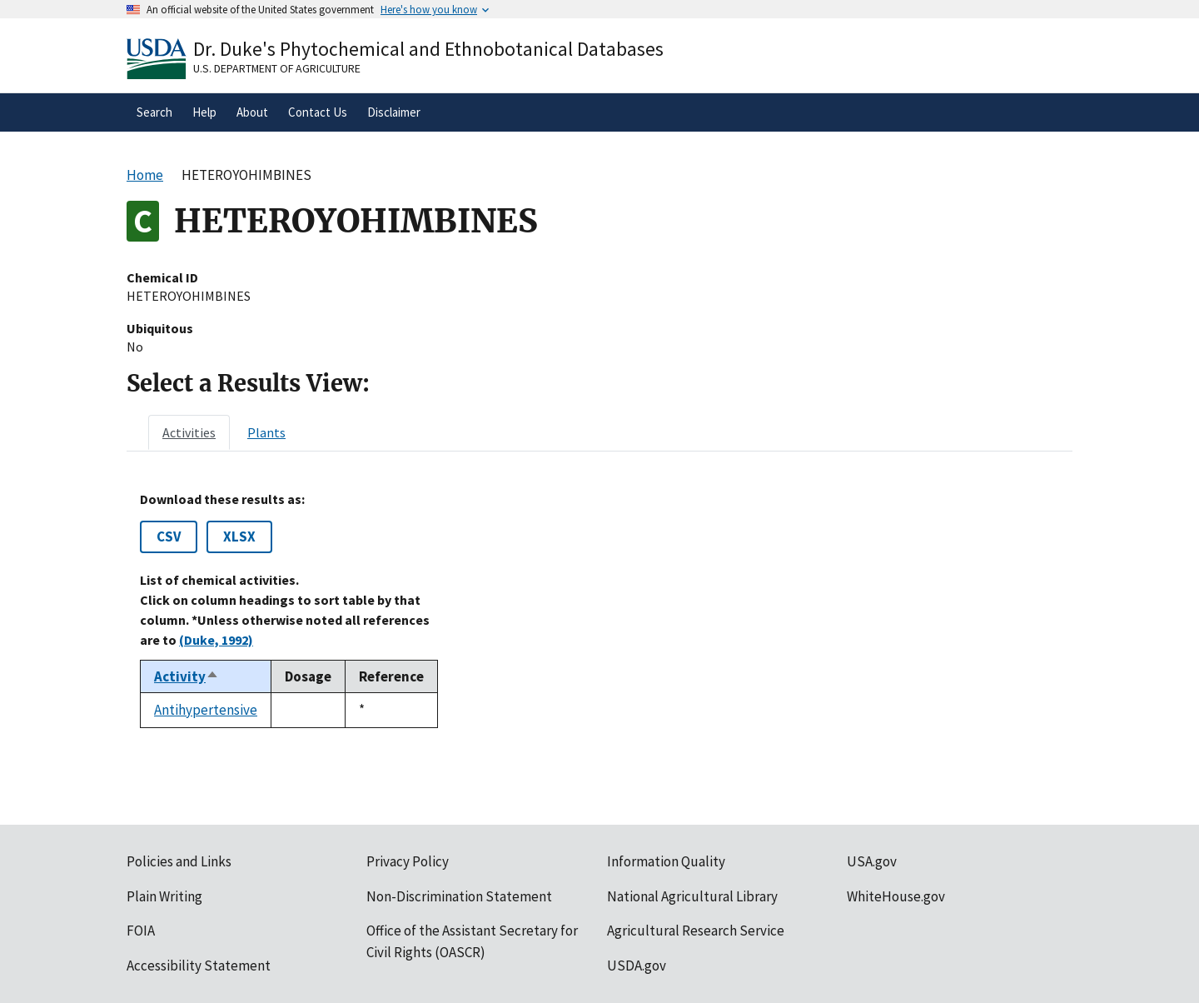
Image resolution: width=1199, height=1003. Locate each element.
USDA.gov (636, 965)
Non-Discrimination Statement (459, 896)
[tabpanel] (599, 610)
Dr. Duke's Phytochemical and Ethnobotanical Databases (428, 49)
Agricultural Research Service (695, 930)
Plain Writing (164, 896)
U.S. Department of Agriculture (277, 68)
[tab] (189, 432)
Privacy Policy (407, 861)
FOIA (141, 930)
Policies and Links (179, 861)
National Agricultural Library (692, 896)
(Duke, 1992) (216, 639)
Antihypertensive (205, 710)
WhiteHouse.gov (896, 896)
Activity (186, 676)
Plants (266, 432)
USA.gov (872, 861)
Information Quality (666, 861)
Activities (189, 432)
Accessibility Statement (199, 965)
